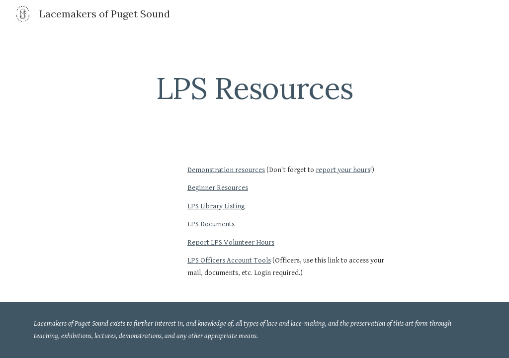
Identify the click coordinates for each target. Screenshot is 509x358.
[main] (255, 88)
